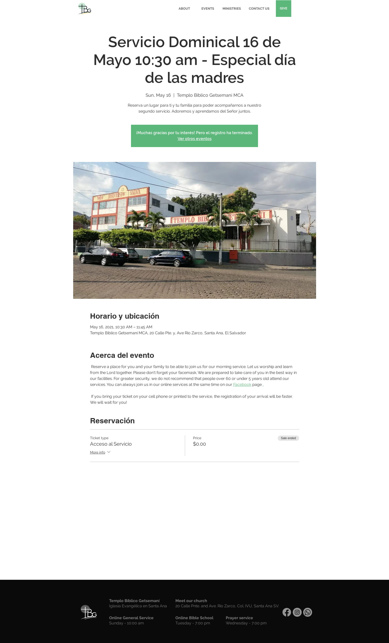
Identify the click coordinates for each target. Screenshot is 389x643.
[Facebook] (286, 612)
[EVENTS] (207, 9)
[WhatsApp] (307, 612)
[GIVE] (283, 8)
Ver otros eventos (195, 138)
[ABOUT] (184, 9)
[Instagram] (297, 612)
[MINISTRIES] (231, 9)
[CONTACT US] (259, 9)
